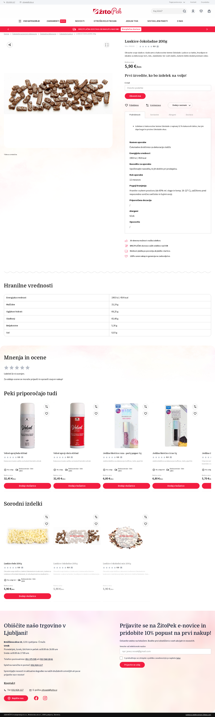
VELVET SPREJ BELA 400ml (15, 453)
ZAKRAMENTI (56, 21)
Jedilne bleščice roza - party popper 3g (122, 453)
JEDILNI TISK (132, 21)
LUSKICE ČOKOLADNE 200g (86, 34)
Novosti (79, 21)
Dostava (189, 114)
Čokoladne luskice (66, 34)
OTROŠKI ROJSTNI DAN (105, 21)
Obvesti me (135, 96)
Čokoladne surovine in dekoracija (24, 34)
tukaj (178, 658)
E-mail (127, 83)
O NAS (180, 21)
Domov (6, 34)
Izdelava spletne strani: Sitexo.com (198, 715)
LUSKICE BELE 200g (13, 563)
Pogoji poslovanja (175, 2)
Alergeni (172, 114)
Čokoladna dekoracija (48, 34)
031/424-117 (10, 2)
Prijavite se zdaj (132, 664)
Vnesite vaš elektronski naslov (133, 646)
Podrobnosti (135, 114)
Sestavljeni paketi (157, 21)
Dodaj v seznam (182, 105)
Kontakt (193, 2)
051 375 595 (31, 659)
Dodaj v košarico (27, 485)
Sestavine (154, 114)
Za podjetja (205, 2)
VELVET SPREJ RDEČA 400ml (65, 453)
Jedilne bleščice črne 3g (164, 453)
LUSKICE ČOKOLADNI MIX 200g (117, 563)
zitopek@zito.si (28, 2)
